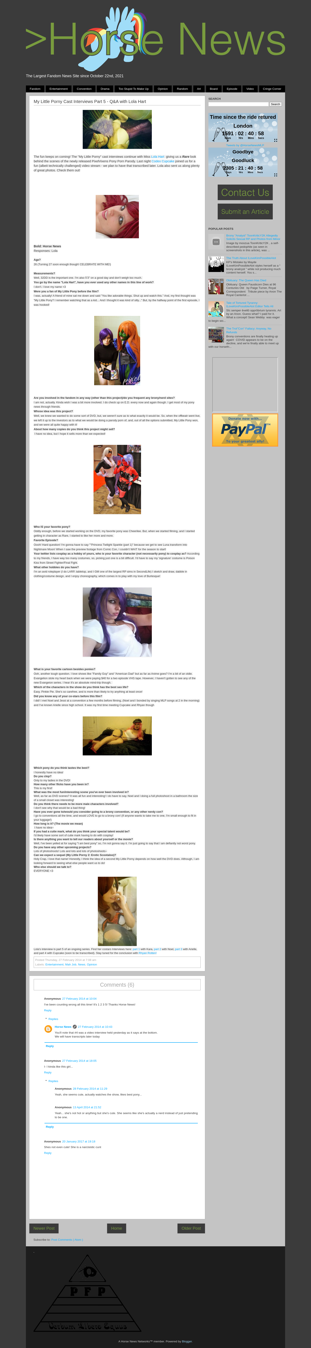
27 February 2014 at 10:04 (79, 998)
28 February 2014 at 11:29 (90, 1088)
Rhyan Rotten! (148, 953)
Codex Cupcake (163, 161)
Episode (232, 88)
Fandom (35, 88)
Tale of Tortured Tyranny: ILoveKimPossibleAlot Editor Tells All (249, 304)
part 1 (136, 949)
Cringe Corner (272, 88)
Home (116, 1228)
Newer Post (44, 1228)
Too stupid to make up (134, 88)
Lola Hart (157, 156)
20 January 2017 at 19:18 (78, 1141)
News (81, 964)
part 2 (157, 949)
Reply (48, 1010)
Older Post (191, 1228)
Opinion (163, 88)
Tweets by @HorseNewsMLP (245, 145)
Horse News (63, 1026)
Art (199, 88)
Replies (53, 1019)
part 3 (178, 949)
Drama (105, 88)
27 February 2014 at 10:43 (95, 1026)
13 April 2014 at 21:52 (87, 1107)
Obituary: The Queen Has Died (246, 280)
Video (250, 88)
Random (182, 88)
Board (214, 88)
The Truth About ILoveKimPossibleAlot (251, 258)
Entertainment (58, 88)
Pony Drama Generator (245, 384)
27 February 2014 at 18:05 (79, 1060)
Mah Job (70, 964)
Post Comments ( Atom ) (67, 1239)
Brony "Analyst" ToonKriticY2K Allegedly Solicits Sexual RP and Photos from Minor (253, 237)
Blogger (187, 1341)
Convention (84, 88)
